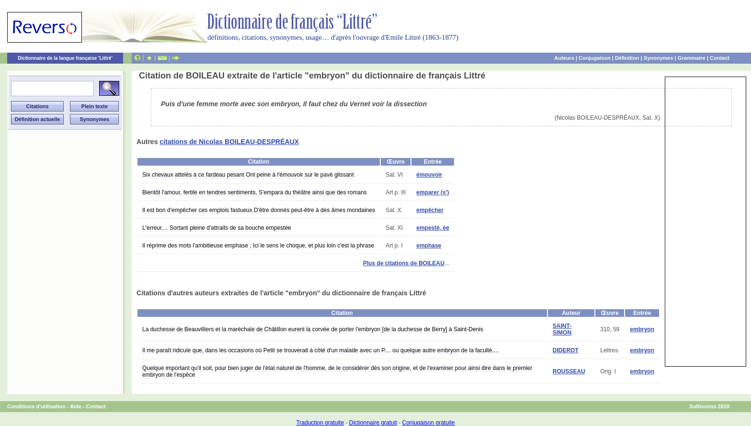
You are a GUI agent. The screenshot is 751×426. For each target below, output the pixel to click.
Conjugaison (595, 58)
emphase (428, 245)
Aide (75, 406)
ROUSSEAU (569, 371)
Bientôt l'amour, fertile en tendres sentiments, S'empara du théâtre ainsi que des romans (254, 192)
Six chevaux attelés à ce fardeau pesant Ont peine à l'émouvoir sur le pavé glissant (248, 174)
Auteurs (564, 58)
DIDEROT (566, 350)
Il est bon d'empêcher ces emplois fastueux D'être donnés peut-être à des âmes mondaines (258, 210)
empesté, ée (432, 227)
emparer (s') (432, 192)
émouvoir (429, 174)
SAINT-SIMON (562, 329)
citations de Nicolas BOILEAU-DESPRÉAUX (229, 142)
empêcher (430, 210)
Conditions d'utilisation (36, 406)
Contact (719, 58)
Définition (627, 58)
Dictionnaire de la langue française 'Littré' (65, 58)
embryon (642, 329)
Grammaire (691, 58)
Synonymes (658, 58)
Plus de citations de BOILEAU (403, 263)
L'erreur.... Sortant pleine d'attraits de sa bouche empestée (216, 227)
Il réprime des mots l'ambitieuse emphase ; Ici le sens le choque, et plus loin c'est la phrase (258, 245)
